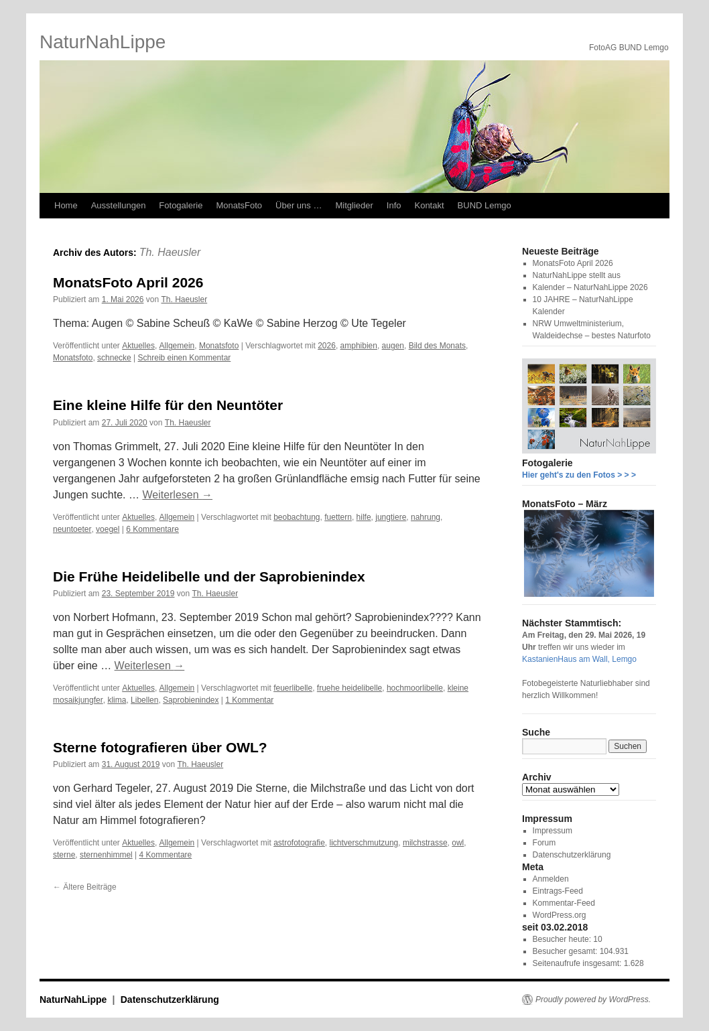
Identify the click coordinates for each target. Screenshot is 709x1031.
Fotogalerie (180, 205)
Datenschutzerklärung (572, 855)
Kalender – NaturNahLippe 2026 (590, 287)
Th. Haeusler (170, 252)
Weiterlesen (177, 494)
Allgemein (177, 345)
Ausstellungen (118, 205)
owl (458, 842)
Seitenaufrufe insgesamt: (578, 963)
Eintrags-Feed (558, 891)
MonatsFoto (239, 205)
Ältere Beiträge (85, 887)
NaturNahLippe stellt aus (577, 275)
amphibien (358, 345)
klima (116, 700)
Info (394, 205)
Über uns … (298, 205)
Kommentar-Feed (564, 903)
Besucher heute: (563, 939)
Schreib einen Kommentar (184, 357)
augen (393, 345)
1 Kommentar (249, 700)
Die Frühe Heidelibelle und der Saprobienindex (209, 576)
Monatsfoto (219, 345)
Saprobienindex (190, 700)
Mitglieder (354, 205)
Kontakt (429, 205)
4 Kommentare (165, 855)
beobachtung (296, 517)
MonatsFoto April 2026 (128, 282)
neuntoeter (72, 529)
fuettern (338, 517)
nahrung (425, 517)
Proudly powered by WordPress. (593, 999)
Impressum (552, 830)
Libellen (144, 700)
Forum (544, 842)
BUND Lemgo (484, 205)
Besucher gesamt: (566, 951)
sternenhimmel (106, 855)
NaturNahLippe (103, 41)
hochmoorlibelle (415, 688)
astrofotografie (299, 842)
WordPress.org (559, 915)
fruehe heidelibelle (349, 688)
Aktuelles (138, 345)
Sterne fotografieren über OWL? (160, 747)
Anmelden (551, 879)
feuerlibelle (292, 688)
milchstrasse (425, 842)
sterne (64, 855)
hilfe (364, 517)
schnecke (114, 357)
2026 (327, 345)
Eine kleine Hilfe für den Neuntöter (168, 405)
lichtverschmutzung (364, 842)
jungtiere (390, 517)
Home (66, 205)
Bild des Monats (437, 345)
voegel (107, 529)
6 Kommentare (152, 529)
